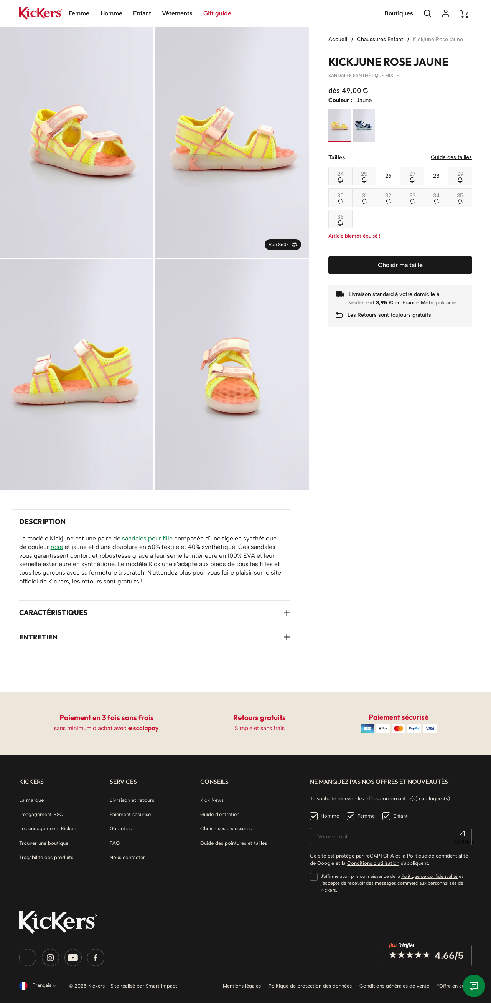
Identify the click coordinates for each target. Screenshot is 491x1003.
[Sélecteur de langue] (36, 986)
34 (436, 195)
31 (364, 195)
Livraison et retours (132, 800)
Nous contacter (127, 857)
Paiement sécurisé (130, 814)
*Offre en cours (454, 986)
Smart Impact (161, 986)
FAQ (115, 843)
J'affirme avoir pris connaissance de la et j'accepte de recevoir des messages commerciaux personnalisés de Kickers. (392, 883)
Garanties (121, 828)
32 (388, 195)
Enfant (400, 816)
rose (57, 546)
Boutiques (398, 13)
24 (340, 174)
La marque (31, 800)
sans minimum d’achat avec (90, 728)
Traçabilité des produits (46, 857)
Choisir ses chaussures (226, 828)
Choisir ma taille (400, 265)
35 (460, 195)
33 (412, 195)
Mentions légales (242, 986)
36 (340, 217)
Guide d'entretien (219, 814)
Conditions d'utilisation (373, 863)
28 (436, 176)
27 (412, 174)
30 (340, 195)
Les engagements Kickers (48, 828)
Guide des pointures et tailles (233, 843)
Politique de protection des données (310, 986)
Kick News (212, 800)
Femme (366, 816)
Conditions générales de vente (394, 986)
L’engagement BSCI (41, 814)
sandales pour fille (147, 538)
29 (460, 174)
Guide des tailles (451, 157)
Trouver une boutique (43, 843)
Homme (330, 816)
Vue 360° (283, 244)
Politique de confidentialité (437, 856)
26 (388, 176)
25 (364, 174)
